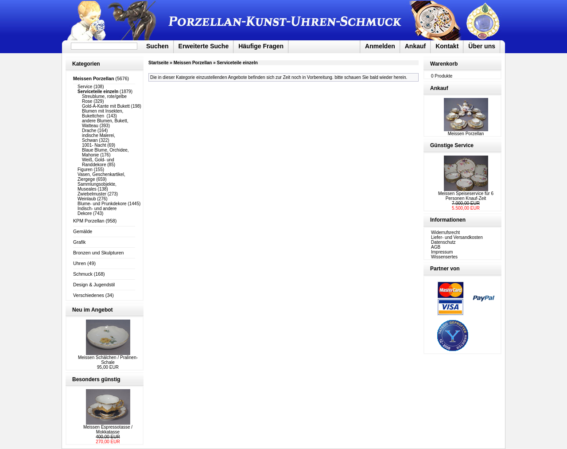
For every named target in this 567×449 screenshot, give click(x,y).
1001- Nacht (94, 145)
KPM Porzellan (88, 220)
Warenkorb (444, 64)
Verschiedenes (88, 295)
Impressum (442, 252)
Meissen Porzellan (193, 62)
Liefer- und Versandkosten (457, 237)
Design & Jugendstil (94, 284)
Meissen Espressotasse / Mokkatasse (107, 429)
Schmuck (83, 274)
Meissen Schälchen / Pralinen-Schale (108, 360)
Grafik (79, 242)
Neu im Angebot (92, 310)
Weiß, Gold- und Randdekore (98, 162)
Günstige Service (452, 145)
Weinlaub (87, 198)
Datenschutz (443, 242)
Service (85, 86)
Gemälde (82, 231)
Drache (89, 130)
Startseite (158, 62)
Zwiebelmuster (92, 193)
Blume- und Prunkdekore (102, 203)
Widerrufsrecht (445, 232)
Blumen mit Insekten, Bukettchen (102, 113)
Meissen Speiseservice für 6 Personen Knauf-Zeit (465, 196)
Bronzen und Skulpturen (98, 252)
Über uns (481, 46)
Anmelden (380, 46)
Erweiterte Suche (204, 46)
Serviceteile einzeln (237, 62)
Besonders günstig (96, 379)
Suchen (157, 46)
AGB (435, 247)
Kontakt (446, 46)
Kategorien (86, 64)
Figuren (85, 169)
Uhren (79, 263)
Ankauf (415, 46)
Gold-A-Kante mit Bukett (106, 106)
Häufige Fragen (261, 46)
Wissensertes (444, 256)
